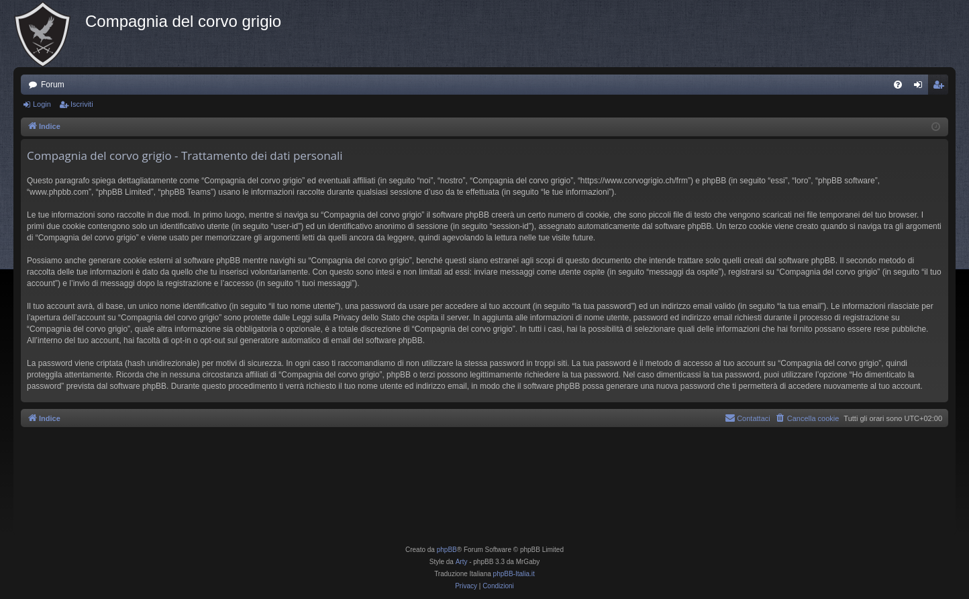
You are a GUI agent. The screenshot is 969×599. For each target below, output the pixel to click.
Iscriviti (81, 104)
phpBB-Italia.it (514, 574)
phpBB (447, 549)
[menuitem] (898, 85)
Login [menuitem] (921, 87)
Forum (52, 84)
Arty (462, 561)
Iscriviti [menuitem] (941, 87)
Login (42, 104)
